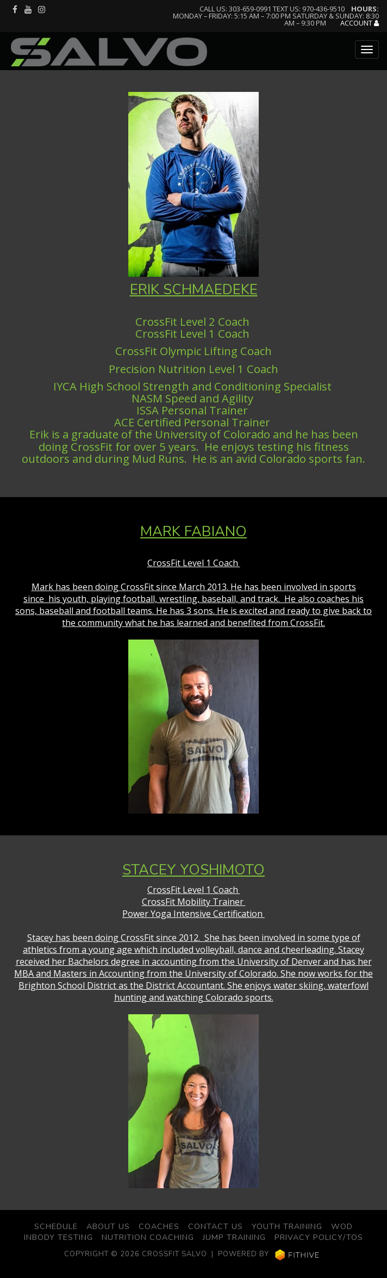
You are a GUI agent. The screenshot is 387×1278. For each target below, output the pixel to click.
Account (359, 23)
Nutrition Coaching (148, 1237)
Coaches (159, 1226)
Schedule (56, 1226)
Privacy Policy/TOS (318, 1237)
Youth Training (287, 1226)
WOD (342, 1226)
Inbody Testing (58, 1237)
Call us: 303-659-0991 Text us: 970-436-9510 (272, 9)
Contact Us (215, 1226)
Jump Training (234, 1237)
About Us (108, 1226)
